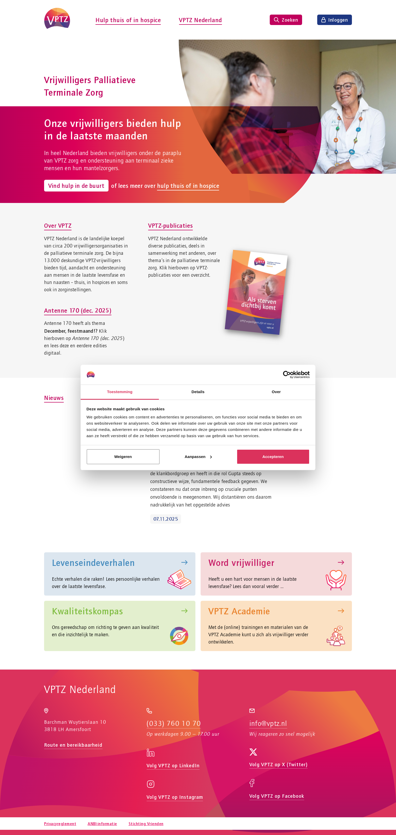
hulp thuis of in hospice (188, 185)
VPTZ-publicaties (170, 225)
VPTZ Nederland (200, 20)
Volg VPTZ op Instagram (175, 797)
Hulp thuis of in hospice (128, 20)
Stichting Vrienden (146, 823)
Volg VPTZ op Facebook (276, 796)
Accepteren (273, 456)
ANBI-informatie (102, 823)
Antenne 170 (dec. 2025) (77, 310)
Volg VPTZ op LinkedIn (173, 765)
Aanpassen (198, 456)
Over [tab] (276, 391)
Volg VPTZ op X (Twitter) (278, 764)
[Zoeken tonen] (286, 20)
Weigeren (123, 456)
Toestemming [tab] (120, 391)
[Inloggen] (334, 20)
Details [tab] (198, 391)
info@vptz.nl (268, 723)
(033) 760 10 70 (174, 723)
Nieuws (54, 397)
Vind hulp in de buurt (76, 185)
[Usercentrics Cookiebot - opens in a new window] (287, 375)
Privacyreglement (60, 823)
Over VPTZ (57, 225)
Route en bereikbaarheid (73, 744)
